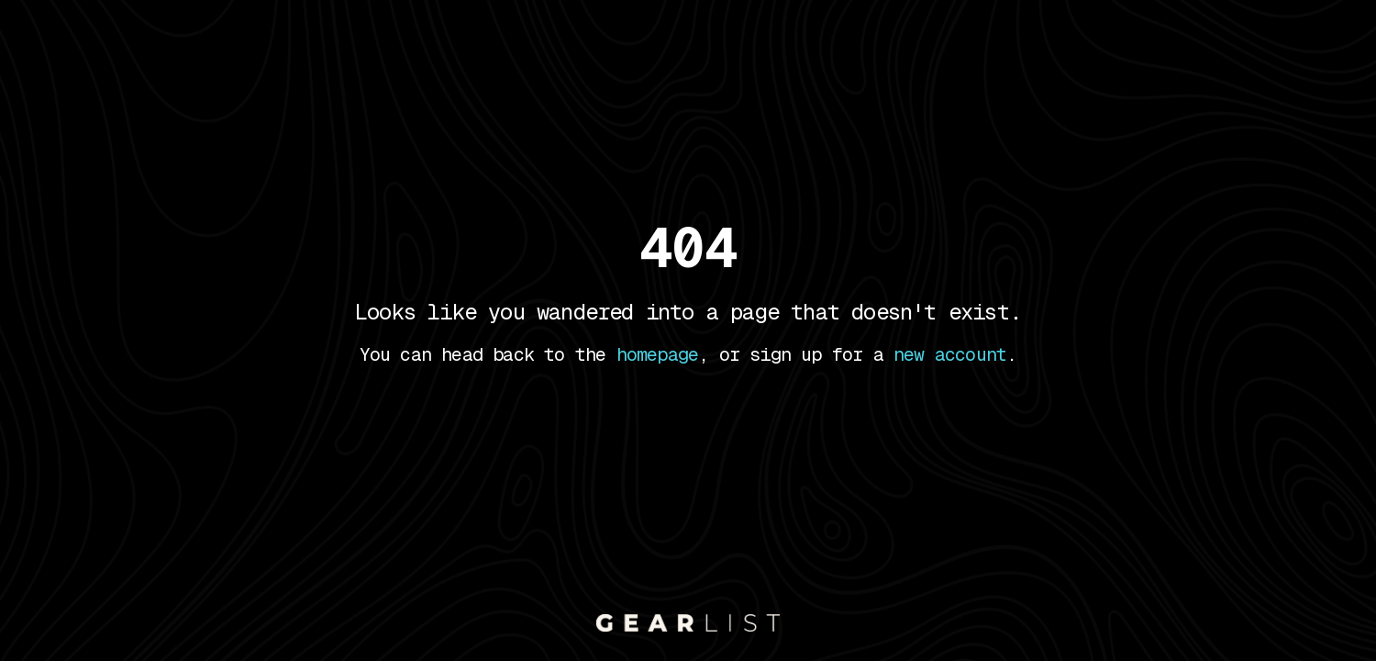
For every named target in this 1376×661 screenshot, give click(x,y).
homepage (657, 354)
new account (949, 354)
